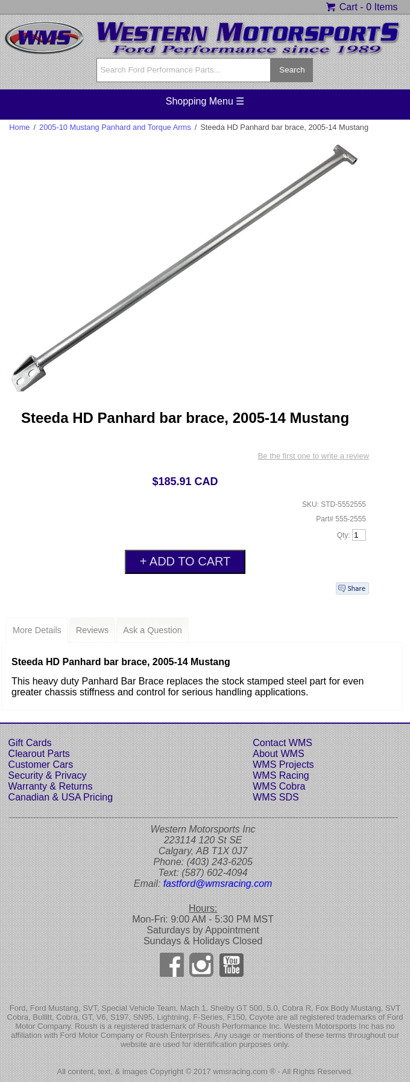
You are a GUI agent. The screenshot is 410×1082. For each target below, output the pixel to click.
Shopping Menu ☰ (205, 101)
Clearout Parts (39, 754)
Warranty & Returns (50, 786)
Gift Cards (30, 743)
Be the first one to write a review (313, 455)
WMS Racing (281, 775)
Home (19, 127)
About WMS (278, 754)
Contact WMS (282, 743)
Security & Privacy (47, 775)
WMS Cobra (279, 786)
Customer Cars (41, 764)
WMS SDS (275, 797)
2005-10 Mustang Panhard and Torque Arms (115, 127)
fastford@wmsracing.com (218, 883)
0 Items (381, 7)
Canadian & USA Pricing (60, 797)
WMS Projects (283, 764)
